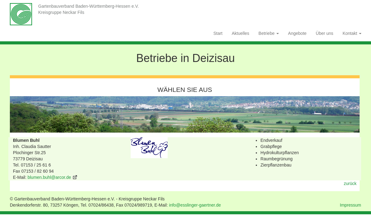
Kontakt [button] (352, 33)
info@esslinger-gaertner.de (195, 205)
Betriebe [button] (269, 33)
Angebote (297, 33)
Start (217, 33)
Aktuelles (240, 33)
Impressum (350, 205)
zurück (350, 183)
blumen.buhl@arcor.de (49, 177)
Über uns (324, 33)
